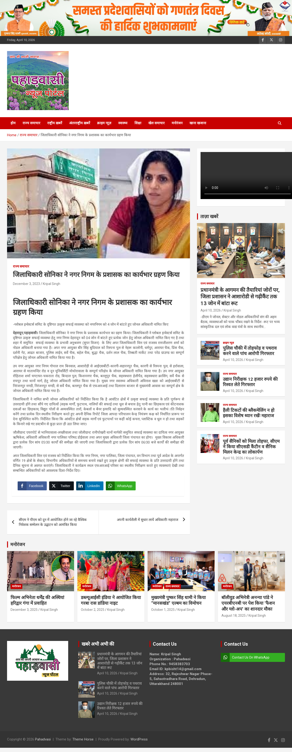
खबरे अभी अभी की (98, 646)
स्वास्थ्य (122, 123)
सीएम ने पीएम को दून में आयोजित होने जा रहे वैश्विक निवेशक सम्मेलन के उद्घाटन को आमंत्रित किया (53, 524)
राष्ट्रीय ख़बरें (54, 123)
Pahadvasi (43, 742)
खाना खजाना (197, 123)
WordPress (139, 742)
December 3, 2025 (24, 612)
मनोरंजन (177, 123)
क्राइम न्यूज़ (104, 123)
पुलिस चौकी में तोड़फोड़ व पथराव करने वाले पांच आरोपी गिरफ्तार (250, 350)
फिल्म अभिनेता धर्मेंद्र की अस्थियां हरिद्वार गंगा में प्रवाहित (37, 602)
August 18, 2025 (233, 618)
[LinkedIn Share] (91, 487)
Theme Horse (83, 742)
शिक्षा (137, 123)
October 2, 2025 (92, 612)
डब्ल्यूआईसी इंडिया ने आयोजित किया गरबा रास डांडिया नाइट (111, 602)
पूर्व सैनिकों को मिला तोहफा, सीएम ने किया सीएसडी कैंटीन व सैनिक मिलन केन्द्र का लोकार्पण (251, 447)
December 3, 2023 (26, 284)
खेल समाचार (156, 123)
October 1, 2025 (163, 612)
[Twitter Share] (62, 487)
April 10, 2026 (211, 310)
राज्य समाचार (31, 123)
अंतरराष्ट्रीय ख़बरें (79, 123)
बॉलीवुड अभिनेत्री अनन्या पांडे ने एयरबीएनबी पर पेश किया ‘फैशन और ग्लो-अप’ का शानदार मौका (248, 605)
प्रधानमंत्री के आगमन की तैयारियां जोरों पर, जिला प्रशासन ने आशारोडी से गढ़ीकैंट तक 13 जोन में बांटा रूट (240, 296)
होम (13, 123)
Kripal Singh (51, 284)
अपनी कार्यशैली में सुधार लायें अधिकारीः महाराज (147, 522)
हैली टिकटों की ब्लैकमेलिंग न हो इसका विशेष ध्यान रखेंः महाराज (248, 413)
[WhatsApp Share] (122, 487)
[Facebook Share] (33, 487)
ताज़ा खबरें (209, 216)
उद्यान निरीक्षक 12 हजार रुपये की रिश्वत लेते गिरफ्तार (250, 381)
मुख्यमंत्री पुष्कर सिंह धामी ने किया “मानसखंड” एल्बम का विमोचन (178, 602)
